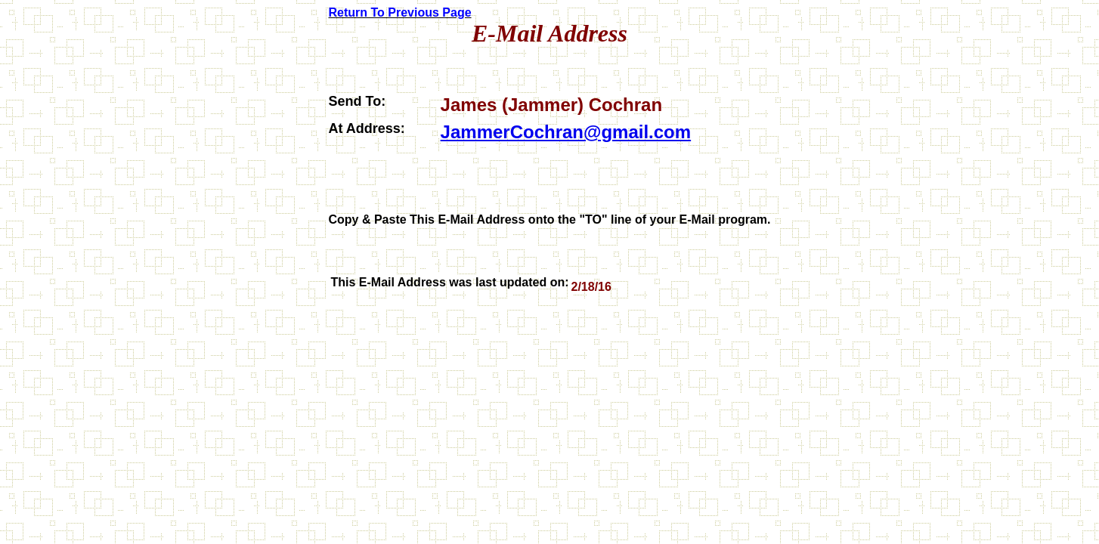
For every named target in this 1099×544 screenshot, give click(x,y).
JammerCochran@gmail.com (566, 132)
